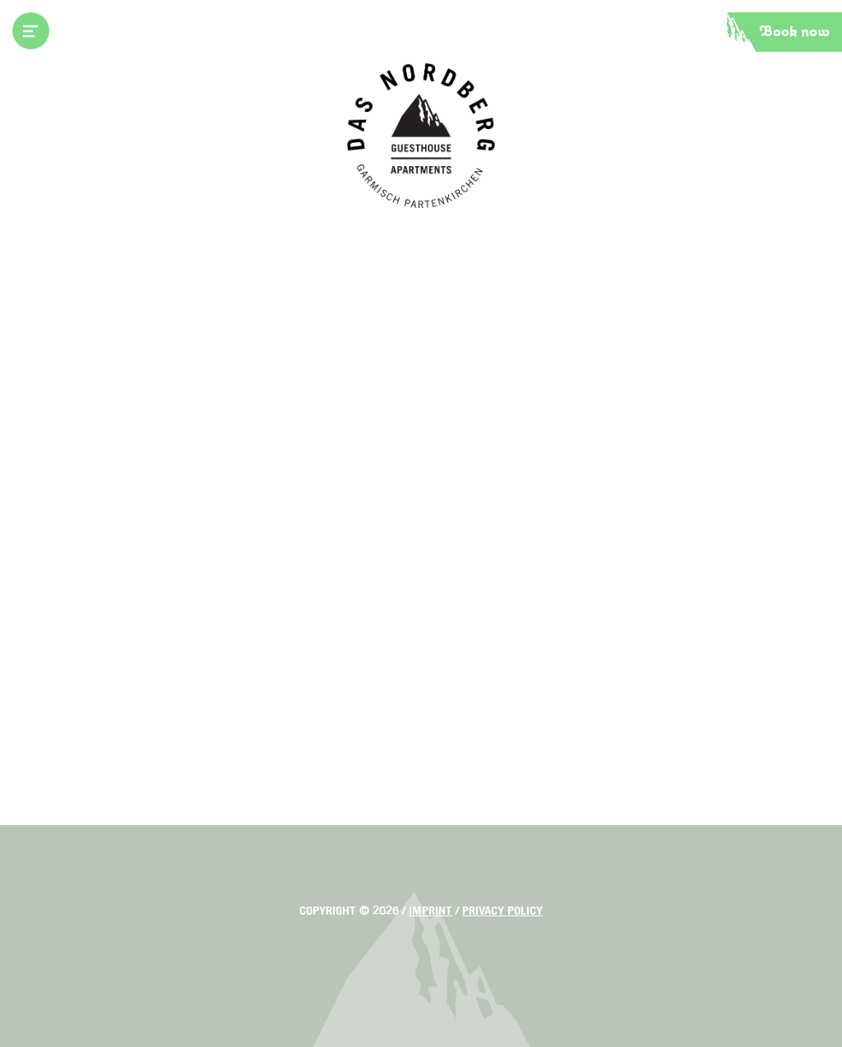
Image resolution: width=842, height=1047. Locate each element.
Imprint (430, 911)
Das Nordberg (421, 136)
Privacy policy (502, 911)
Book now (795, 32)
